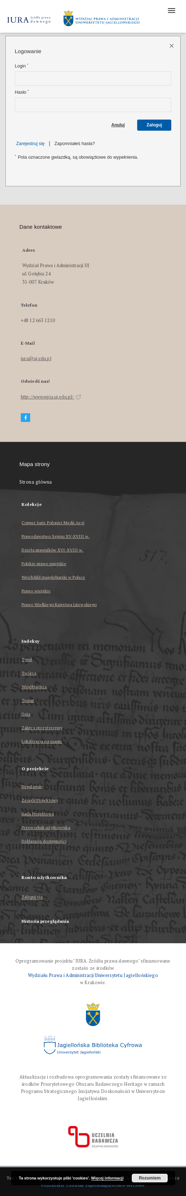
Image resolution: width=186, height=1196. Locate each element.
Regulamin (32, 786)
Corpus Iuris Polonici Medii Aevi (53, 522)
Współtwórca (34, 686)
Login (21, 66)
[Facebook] (25, 418)
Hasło (22, 92)
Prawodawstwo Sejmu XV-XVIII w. (56, 536)
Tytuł (27, 659)
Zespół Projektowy (40, 800)
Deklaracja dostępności (44, 841)
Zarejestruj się (30, 143)
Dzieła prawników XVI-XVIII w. (52, 550)
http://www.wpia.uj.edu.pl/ (51, 397)
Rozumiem (150, 1178)
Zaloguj (154, 124)
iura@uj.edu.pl (36, 358)
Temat (28, 700)
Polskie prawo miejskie (44, 563)
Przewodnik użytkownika (46, 827)
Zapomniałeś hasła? (75, 143)
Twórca (29, 673)
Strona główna (35, 482)
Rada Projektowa (38, 813)
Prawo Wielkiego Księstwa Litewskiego (59, 604)
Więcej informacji (107, 1178)
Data (26, 714)
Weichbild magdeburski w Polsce (53, 577)
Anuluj (118, 124)
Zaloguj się (32, 897)
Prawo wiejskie (36, 591)
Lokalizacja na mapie (42, 741)
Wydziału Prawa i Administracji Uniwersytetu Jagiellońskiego (93, 975)
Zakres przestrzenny (42, 727)
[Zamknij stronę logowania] (172, 45)
